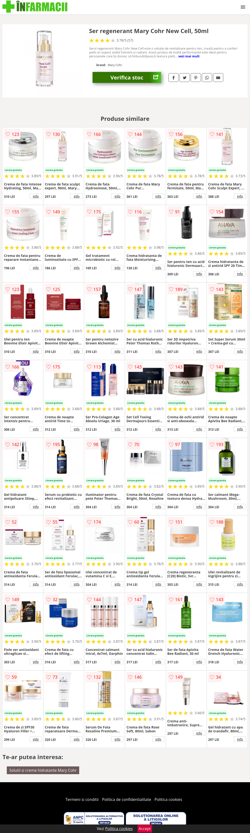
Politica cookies (168, 799)
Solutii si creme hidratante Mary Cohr (43, 770)
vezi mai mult (189, 56)
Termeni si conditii (82, 799)
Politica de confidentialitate (126, 799)
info (36, 196)
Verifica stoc (136, 77)
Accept (145, 828)
